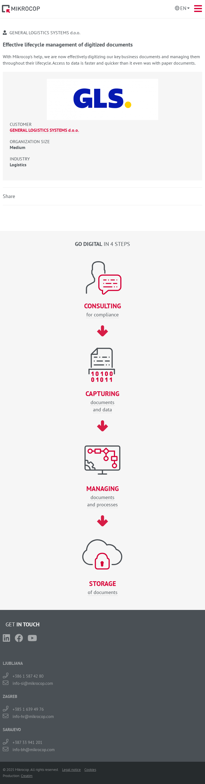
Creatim (27, 775)
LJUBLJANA (13, 663)
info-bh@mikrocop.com (34, 749)
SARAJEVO (12, 729)
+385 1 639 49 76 (28, 709)
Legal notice (71, 769)
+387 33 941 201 (27, 742)
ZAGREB (10, 696)
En (183, 8)
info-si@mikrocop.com (33, 683)
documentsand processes (102, 496)
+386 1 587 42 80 (28, 676)
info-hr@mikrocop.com (33, 716)
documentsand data (102, 401)
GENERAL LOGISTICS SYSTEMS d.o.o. (44, 130)
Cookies (90, 769)
